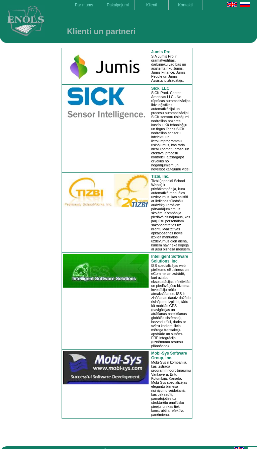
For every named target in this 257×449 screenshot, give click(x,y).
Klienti (151, 5)
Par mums (84, 5)
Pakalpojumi (117, 5)
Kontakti (185, 5)
